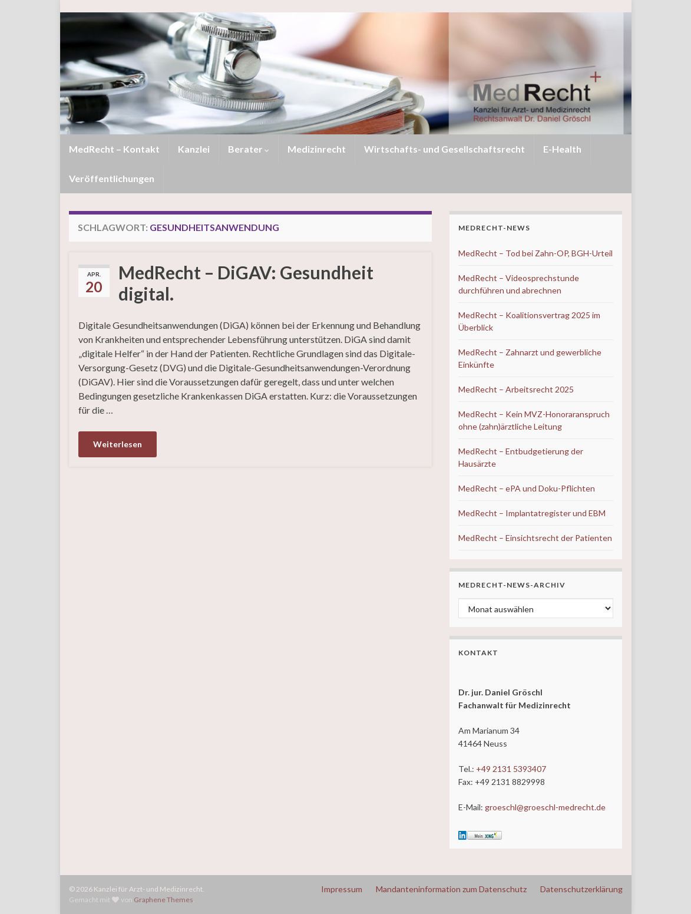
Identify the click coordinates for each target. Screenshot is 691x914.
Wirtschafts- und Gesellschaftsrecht (444, 148)
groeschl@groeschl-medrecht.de (545, 807)
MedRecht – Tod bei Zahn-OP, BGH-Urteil (535, 253)
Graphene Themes (163, 899)
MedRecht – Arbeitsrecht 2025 (516, 389)
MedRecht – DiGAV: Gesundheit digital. (245, 283)
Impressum (341, 889)
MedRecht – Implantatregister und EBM (532, 513)
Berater (248, 148)
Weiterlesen (117, 444)
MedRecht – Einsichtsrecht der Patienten (535, 538)
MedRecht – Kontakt (114, 148)
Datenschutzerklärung (581, 889)
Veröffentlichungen (111, 178)
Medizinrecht (316, 148)
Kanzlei (194, 148)
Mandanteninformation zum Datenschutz (451, 889)
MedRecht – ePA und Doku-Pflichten (526, 488)
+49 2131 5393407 (511, 769)
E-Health (562, 148)
